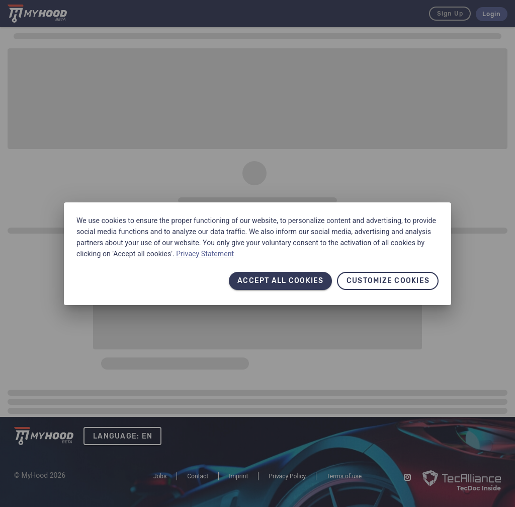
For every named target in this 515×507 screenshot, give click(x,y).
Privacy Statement (205, 254)
